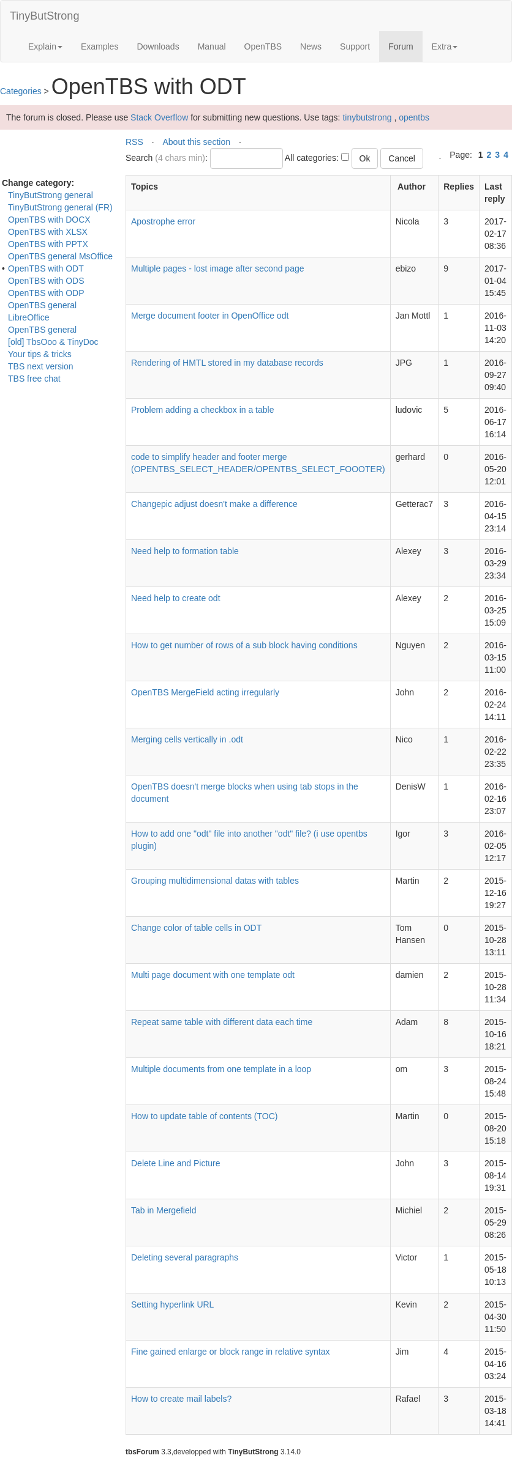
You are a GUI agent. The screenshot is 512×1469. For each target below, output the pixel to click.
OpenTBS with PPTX (48, 244)
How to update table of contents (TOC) (204, 1116)
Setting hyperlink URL (172, 1304)
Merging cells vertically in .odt (187, 739)
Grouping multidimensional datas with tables (215, 881)
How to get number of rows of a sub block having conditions (244, 645)
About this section (196, 142)
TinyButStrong (44, 16)
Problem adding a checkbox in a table (202, 410)
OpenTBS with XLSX (48, 232)
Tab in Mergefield (164, 1210)
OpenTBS (263, 46)
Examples (99, 46)
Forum (405, 45)
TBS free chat (34, 378)
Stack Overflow (159, 117)
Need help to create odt (175, 598)
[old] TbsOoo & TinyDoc (53, 342)
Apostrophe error (163, 221)
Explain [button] (45, 46)
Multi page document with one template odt (213, 975)
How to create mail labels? (181, 1399)
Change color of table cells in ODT (196, 928)
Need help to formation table (185, 551)
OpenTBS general (42, 330)
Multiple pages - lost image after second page (217, 268)
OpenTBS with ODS (46, 281)
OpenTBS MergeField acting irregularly (205, 692)
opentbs (414, 117)
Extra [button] (445, 46)
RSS (134, 142)
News (311, 46)
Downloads (158, 46)
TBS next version (40, 366)
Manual (212, 46)
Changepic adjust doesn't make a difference (214, 504)
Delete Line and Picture (175, 1163)
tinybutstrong (366, 117)
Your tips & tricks (40, 354)
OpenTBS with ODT (46, 268)
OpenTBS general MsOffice (60, 256)
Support (355, 46)
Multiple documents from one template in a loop (221, 1069)
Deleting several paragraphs (184, 1257)
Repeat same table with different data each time (221, 1022)
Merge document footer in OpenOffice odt (209, 315)
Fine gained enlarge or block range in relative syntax (230, 1351)
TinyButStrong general (50, 195)
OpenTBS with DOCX (49, 219)
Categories (21, 91)
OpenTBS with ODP (46, 293)
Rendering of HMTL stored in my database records (227, 363)
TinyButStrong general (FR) (60, 207)
